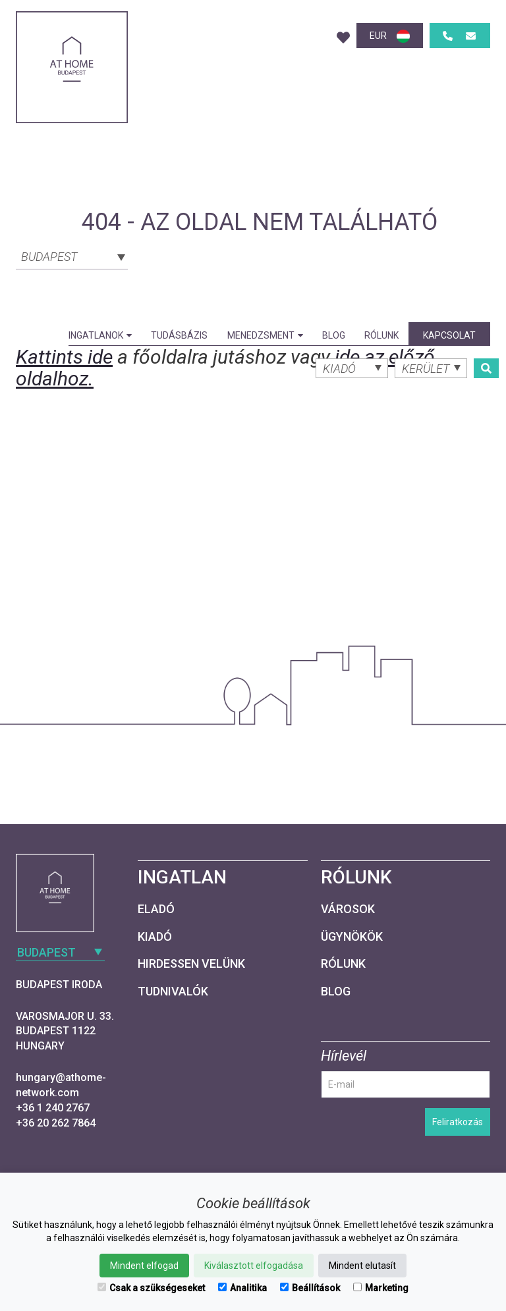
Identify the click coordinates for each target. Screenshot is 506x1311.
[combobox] (72, 255)
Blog (333, 335)
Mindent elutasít (362, 1265)
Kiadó (155, 936)
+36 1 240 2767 (53, 1108)
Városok (348, 909)
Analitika (242, 1288)
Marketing (380, 1288)
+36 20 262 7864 (56, 1123)
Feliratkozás (457, 1122)
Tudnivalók (173, 991)
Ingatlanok (100, 335)
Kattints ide (64, 356)
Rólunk (381, 335)
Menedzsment (265, 335)
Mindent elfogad (144, 1265)
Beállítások (310, 1288)
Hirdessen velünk (191, 963)
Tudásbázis (179, 335)
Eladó (156, 909)
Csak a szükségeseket (151, 1288)
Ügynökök (352, 936)
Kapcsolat (449, 335)
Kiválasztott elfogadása (253, 1265)
